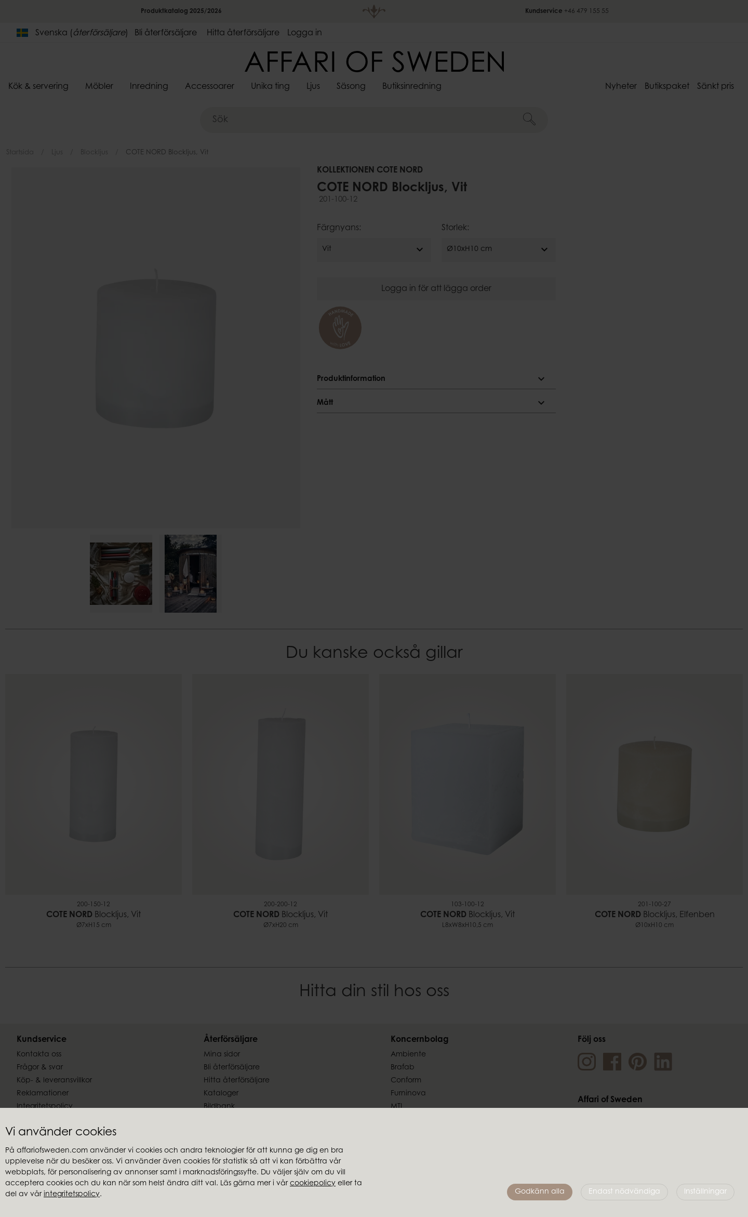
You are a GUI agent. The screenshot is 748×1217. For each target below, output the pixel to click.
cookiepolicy (313, 1183)
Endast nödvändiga (624, 1192)
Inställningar (705, 1192)
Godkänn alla (540, 1192)
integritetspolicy (72, 1194)
